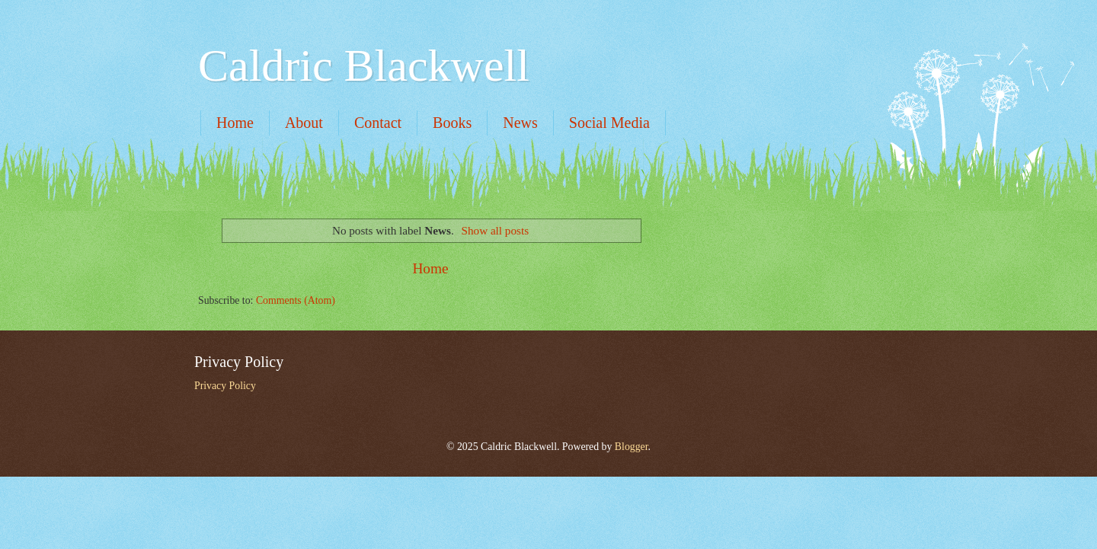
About (304, 122)
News (520, 122)
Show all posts (495, 230)
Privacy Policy (225, 385)
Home (235, 122)
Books (452, 122)
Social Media (609, 122)
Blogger (631, 446)
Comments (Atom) (295, 300)
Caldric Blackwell (363, 65)
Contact (377, 122)
